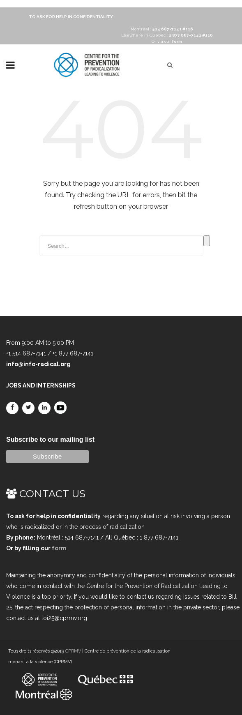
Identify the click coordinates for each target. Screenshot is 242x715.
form (59, 548)
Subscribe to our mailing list (50, 439)
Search (206, 240)
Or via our (167, 41)
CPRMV (73, 651)
